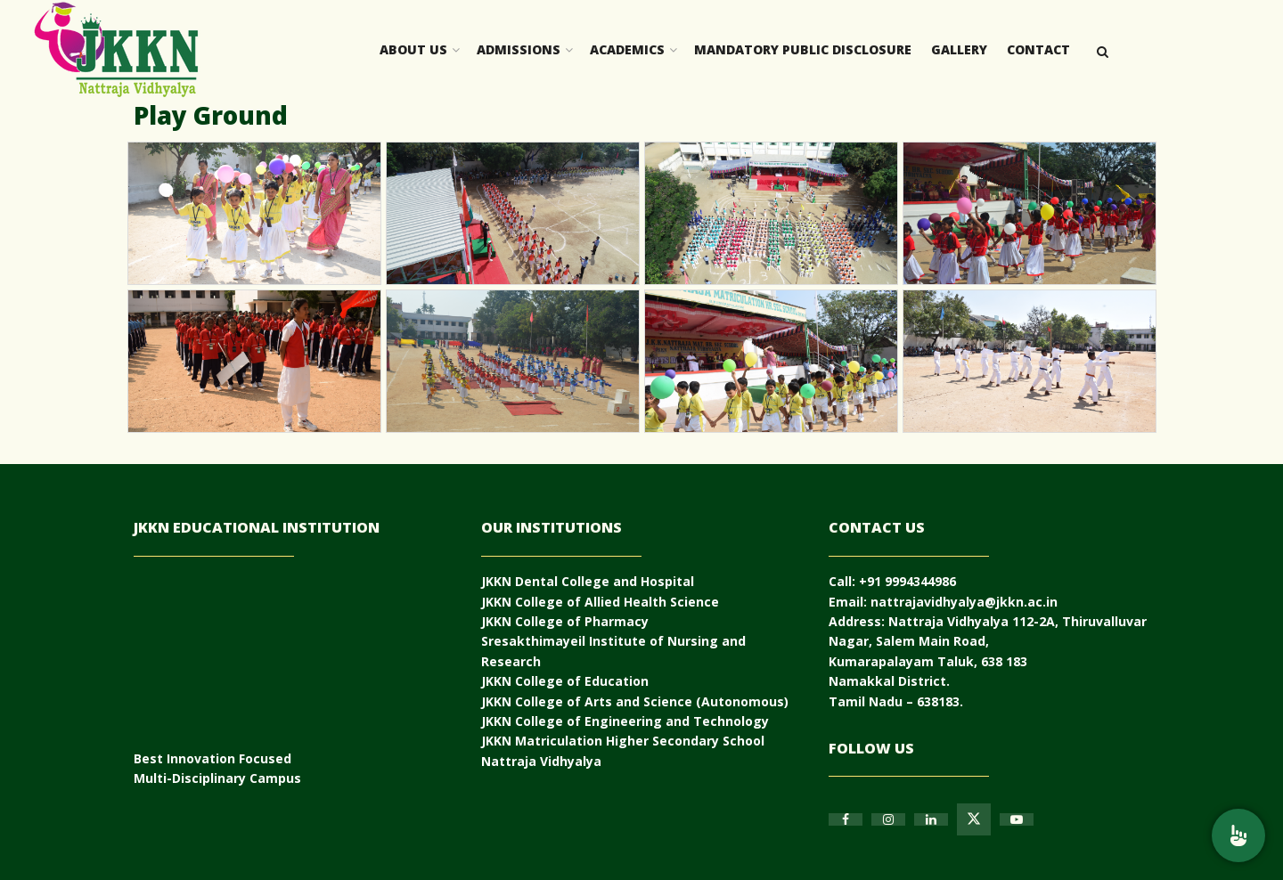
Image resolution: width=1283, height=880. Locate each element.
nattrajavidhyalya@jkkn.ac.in (964, 601)
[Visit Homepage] (116, 50)
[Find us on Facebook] (845, 819)
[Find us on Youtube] (1017, 819)
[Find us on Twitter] (974, 819)
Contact (1038, 49)
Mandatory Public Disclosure (802, 49)
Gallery (959, 49)
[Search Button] (1102, 50)
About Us (413, 49)
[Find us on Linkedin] (931, 819)
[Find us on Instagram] (888, 819)
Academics (627, 49)
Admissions (518, 49)
